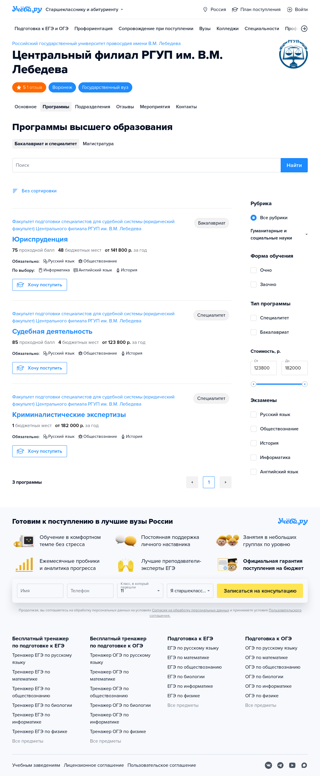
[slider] (254, 384)
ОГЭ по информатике (268, 686)
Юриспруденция (40, 239)
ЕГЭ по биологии (186, 677)
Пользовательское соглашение (162, 765)
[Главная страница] (27, 9)
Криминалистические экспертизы (69, 414)
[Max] (304, 765)
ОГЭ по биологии (264, 677)
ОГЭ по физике (262, 696)
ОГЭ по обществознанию (272, 667)
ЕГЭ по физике (183, 696)
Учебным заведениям (36, 765)
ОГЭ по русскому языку (271, 648)
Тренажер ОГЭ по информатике (109, 718)
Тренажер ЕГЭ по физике (39, 732)
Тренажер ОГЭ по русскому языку (120, 658)
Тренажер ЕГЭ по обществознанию (31, 692)
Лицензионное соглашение (94, 765)
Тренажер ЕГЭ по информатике (31, 718)
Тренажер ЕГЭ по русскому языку (42, 658)
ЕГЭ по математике (188, 658)
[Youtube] (292, 765)
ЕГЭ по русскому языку (193, 648)
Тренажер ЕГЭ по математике (31, 675)
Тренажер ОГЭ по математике (109, 675)
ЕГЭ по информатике (190, 686)
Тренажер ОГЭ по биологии (120, 705)
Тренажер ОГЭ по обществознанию (109, 692)
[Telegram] (280, 765)
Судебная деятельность (52, 331)
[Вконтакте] (268, 765)
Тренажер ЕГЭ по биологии (42, 705)
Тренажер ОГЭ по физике (118, 732)
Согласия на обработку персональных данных (190, 610)
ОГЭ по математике (266, 658)
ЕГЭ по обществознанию (194, 667)
